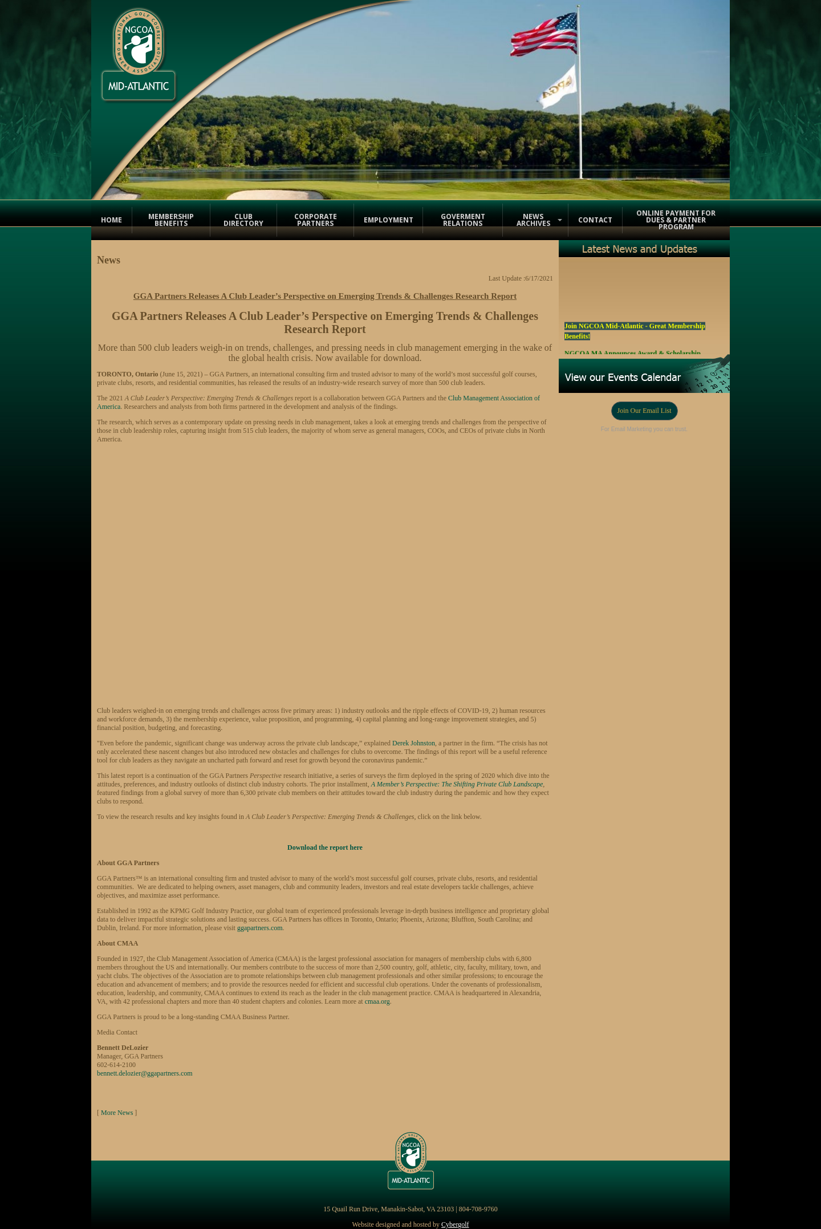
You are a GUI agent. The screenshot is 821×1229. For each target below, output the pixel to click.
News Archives (533, 220)
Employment (388, 220)
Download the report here (325, 847)
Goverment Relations (463, 220)
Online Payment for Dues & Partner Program (676, 220)
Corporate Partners (315, 220)
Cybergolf (455, 1224)
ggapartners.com (260, 928)
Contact (595, 220)
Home (111, 220)
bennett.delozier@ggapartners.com (145, 1073)
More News (117, 1113)
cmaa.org (377, 1001)
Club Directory (243, 220)
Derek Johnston (413, 743)
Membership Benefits (171, 220)
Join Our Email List (644, 411)
